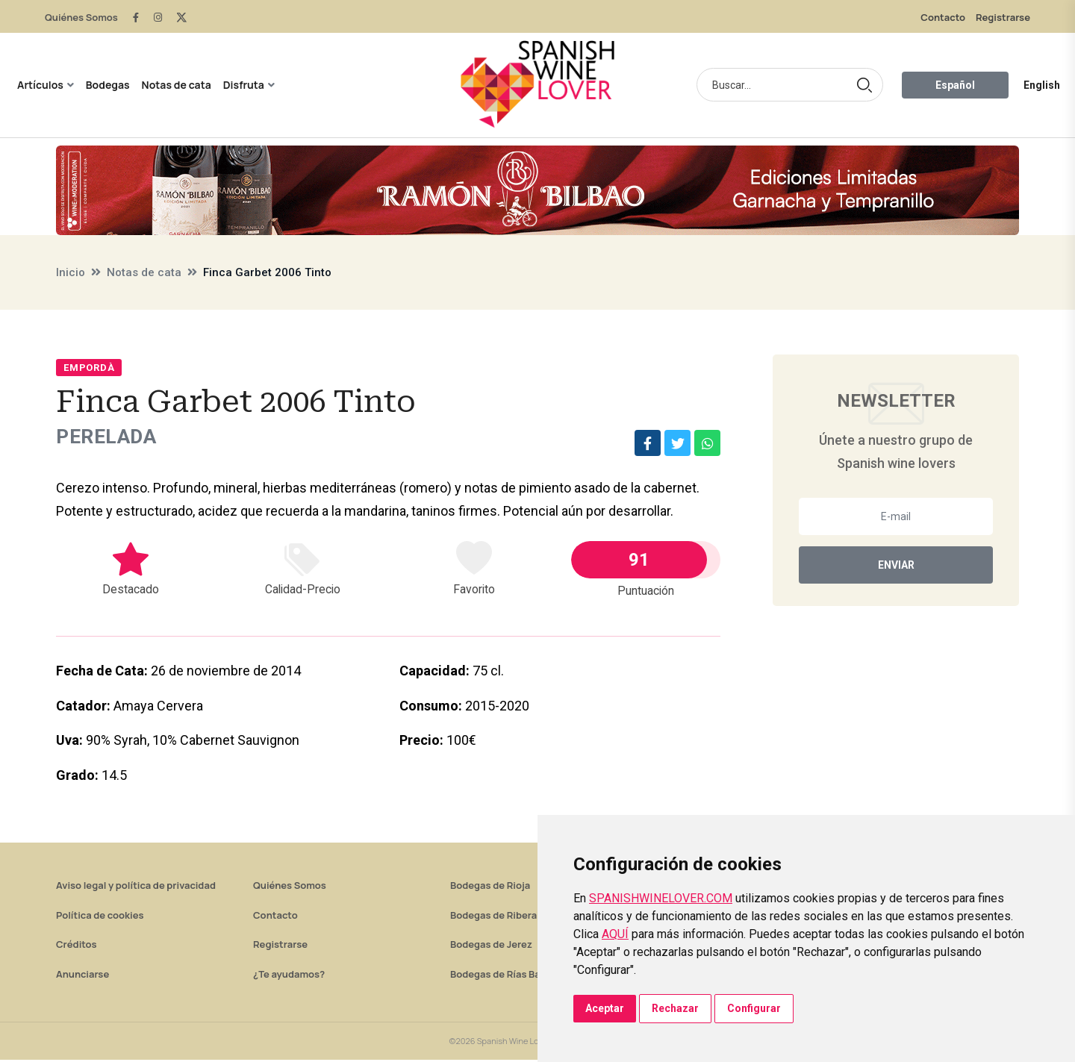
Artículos (40, 85)
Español (955, 85)
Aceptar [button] (604, 1008)
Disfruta (243, 85)
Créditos (76, 946)
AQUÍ (615, 934)
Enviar (896, 565)
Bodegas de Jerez (491, 946)
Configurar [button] (754, 1008)
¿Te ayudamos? (289, 976)
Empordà (88, 367)
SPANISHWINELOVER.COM (660, 898)
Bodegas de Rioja (490, 887)
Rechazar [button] (675, 1008)
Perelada (110, 437)
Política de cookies (100, 917)
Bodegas (108, 85)
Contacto (942, 17)
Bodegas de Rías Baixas (504, 976)
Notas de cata (176, 85)
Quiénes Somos (81, 17)
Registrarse (1003, 17)
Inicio (70, 272)
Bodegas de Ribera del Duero (517, 917)
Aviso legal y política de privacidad (136, 887)
